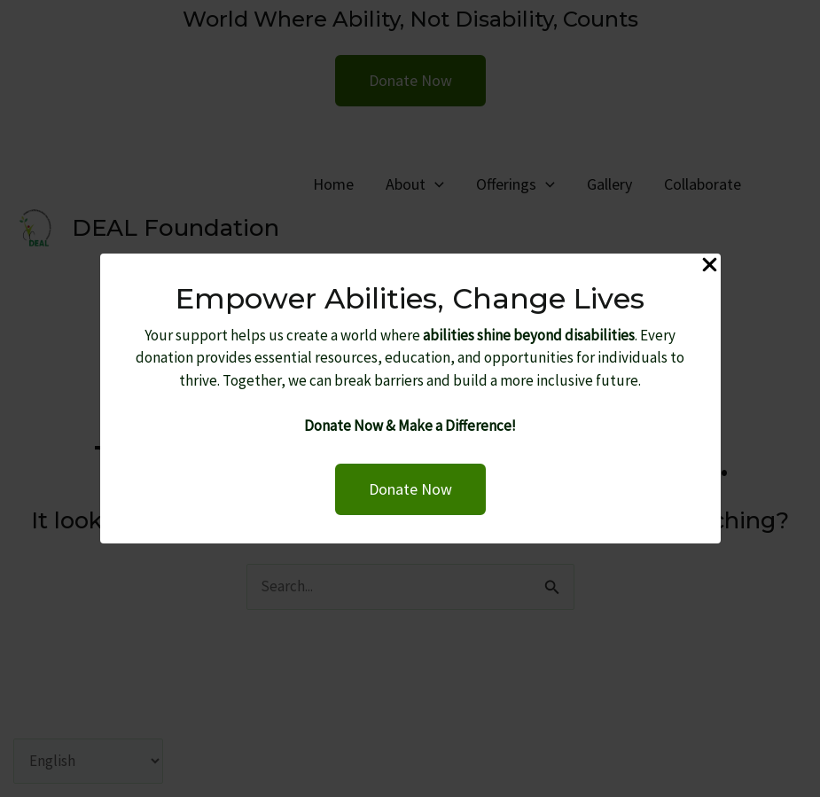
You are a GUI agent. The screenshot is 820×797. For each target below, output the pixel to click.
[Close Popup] (710, 266)
